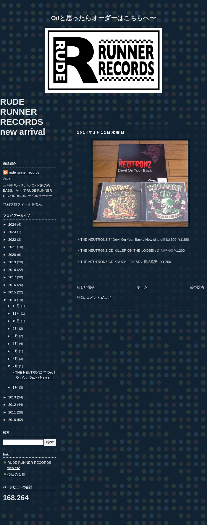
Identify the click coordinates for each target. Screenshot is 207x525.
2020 (12, 254)
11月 (16, 313)
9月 (15, 328)
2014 (12, 300)
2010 (12, 419)
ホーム (142, 287)
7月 (15, 343)
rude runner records (24, 172)
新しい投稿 (86, 287)
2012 (12, 404)
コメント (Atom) (98, 297)
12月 (16, 306)
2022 (12, 239)
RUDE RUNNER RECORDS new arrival (22, 117)
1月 (15, 387)
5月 (15, 359)
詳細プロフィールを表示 (22, 204)
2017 (12, 277)
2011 (12, 412)
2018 (12, 270)
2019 (12, 262)
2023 (12, 232)
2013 (12, 397)
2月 (15, 366)
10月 (16, 321)
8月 (15, 336)
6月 (15, 351)
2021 (12, 247)
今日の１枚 (16, 474)
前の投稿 (197, 287)
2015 (12, 292)
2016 (12, 285)
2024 (12, 224)
